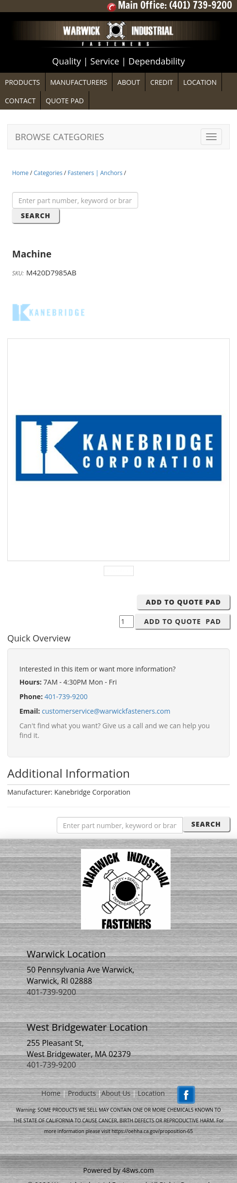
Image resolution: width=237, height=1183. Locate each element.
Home (20, 173)
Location (151, 1093)
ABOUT (128, 82)
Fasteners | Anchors (95, 173)
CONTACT (20, 100)
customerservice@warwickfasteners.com (106, 711)
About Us (115, 1093)
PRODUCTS (22, 82)
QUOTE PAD (65, 100)
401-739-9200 (66, 696)
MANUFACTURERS (79, 82)
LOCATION (200, 82)
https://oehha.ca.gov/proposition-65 (152, 1131)
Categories (48, 173)
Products (82, 1093)
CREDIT (161, 82)
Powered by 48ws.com (118, 1170)
